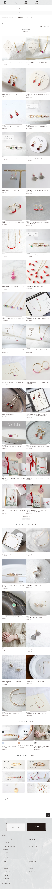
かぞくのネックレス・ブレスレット (36, 846)
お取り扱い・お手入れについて (9, 846)
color (27, 17)
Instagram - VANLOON (33, 864)
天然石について (6, 842)
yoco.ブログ (31, 868)
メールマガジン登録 (6, 871)
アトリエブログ (32, 871)
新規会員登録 (5, 868)
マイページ (5, 861)
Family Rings (31, 842)
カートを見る (5, 875)
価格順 (44, 26)
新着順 (48, 26)
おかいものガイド (6, 849)
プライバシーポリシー (7, 878)
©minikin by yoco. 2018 (6, 883)
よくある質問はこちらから (8, 853)
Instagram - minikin (32, 861)
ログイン (4, 865)
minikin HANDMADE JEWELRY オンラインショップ (12, 17)
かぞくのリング (32, 839)
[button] (3, 732)
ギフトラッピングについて (8, 839)
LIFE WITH (31, 849)
